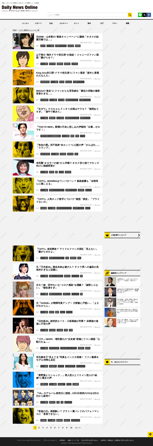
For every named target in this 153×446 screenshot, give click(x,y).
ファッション (81, 366)
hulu (76, 154)
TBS (77, 136)
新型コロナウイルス (72, 100)
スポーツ (38, 23)
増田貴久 (81, 348)
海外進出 (67, 64)
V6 (62, 402)
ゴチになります (54, 348)
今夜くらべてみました (56, 276)
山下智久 (74, 64)
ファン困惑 (50, 46)
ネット (76, 23)
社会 (51, 23)
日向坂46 (52, 330)
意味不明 (70, 46)
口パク (88, 208)
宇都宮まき (44, 384)
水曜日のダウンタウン (72, 118)
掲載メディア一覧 (73, 440)
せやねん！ (61, 384)
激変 (57, 312)
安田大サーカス (85, 118)
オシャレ (60, 366)
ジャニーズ (68, 402)
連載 (127, 23)
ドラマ (82, 136)
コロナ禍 (61, 100)
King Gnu (68, 82)
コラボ (61, 172)
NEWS (88, 348)
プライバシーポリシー (50, 440)
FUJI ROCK (44, 100)
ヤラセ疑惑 (60, 118)
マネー (114, 23)
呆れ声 (43, 46)
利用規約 (62, 440)
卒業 (70, 330)
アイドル (69, 312)
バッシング (75, 276)
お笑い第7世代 (45, 154)
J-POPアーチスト (61, 46)
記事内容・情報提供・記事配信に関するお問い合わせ (117, 440)
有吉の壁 (70, 154)
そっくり (88, 190)
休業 (66, 330)
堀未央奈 (67, 276)
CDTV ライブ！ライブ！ (57, 190)
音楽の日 (66, 420)
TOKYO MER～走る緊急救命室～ (50, 136)
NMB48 (78, 46)
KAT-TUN (52, 64)
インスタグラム (70, 366)
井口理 (62, 82)
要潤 (72, 136)
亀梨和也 (59, 64)
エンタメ (25, 23)
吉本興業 (75, 384)
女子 (102, 23)
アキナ (69, 384)
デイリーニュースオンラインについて (29, 440)
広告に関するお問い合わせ (89, 440)
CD (58, 402)
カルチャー (64, 23)
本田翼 (52, 172)
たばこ (62, 312)
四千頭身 (62, 154)
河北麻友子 (53, 366)
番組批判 (52, 118)
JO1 (67, 258)
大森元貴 (43, 208)
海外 (89, 23)
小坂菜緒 (59, 330)
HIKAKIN (68, 172)
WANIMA (81, 190)
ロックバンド (75, 420)
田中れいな (66, 294)
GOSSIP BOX (45, 82)
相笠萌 (52, 312)
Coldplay (43, 420)
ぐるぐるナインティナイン (68, 348)
